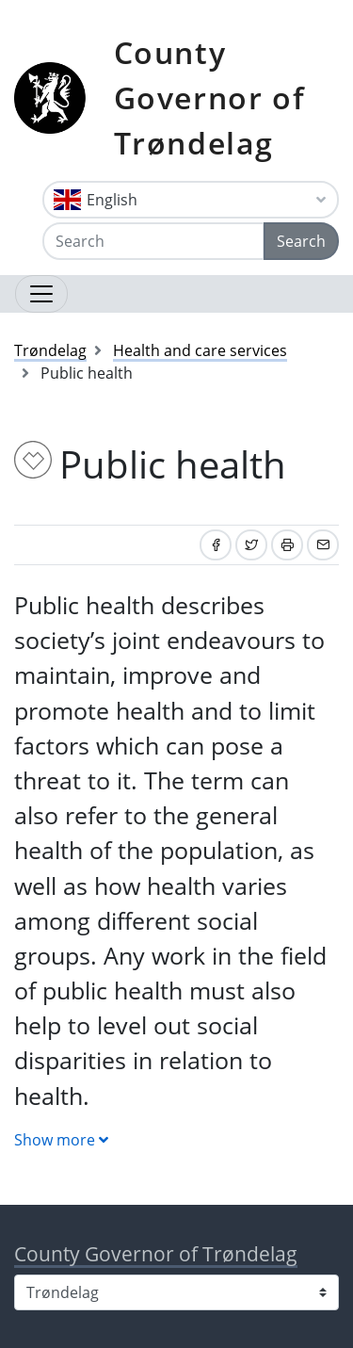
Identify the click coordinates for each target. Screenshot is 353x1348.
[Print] (287, 544)
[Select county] (176, 1292)
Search (301, 241)
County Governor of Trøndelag (210, 97)
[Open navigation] (41, 294)
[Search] (153, 241)
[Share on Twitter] (251, 544)
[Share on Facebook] (216, 544)
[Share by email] (323, 544)
